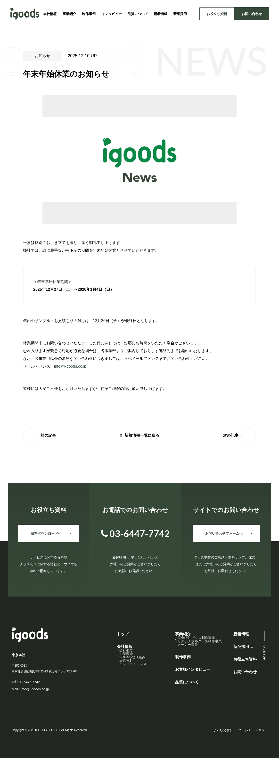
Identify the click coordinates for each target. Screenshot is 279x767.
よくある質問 (222, 738)
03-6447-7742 (29, 682)
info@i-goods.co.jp (70, 366)
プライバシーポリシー (252, 738)
